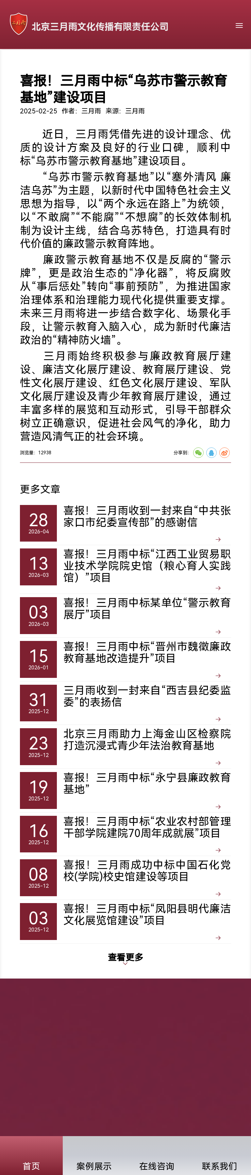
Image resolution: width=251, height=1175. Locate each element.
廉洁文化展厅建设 (86, 369)
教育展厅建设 (175, 369)
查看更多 (125, 958)
